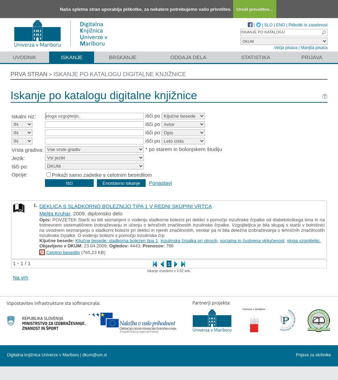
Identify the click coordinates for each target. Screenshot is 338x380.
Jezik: (18, 158)
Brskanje (122, 57)
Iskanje (72, 57)
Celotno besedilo (63, 252)
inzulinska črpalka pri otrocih (189, 240)
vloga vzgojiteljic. (304, 240)
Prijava (311, 57)
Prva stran (28, 74)
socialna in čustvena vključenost (252, 240)
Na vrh (20, 277)
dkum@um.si (95, 355)
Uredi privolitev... (255, 9)
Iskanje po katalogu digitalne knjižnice (119, 74)
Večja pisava (285, 47)
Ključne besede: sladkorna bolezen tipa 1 (116, 240)
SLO (268, 25)
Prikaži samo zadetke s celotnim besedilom (102, 175)
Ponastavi (160, 183)
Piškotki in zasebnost (308, 25)
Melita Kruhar (54, 213)
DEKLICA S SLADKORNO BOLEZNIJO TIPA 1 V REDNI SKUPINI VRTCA (125, 206)
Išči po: (19, 166)
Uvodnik (24, 57)
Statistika (255, 57)
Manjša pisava (314, 47)
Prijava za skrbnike (313, 355)
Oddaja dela (188, 57)
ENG (280, 25)
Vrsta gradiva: (27, 150)
